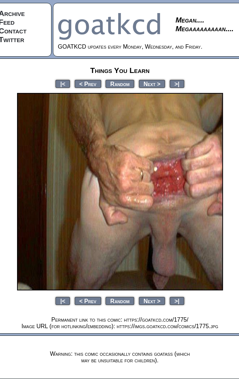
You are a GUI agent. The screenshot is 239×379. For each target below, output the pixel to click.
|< (62, 84)
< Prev (87, 84)
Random (119, 84)
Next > (152, 84)
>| (177, 84)
